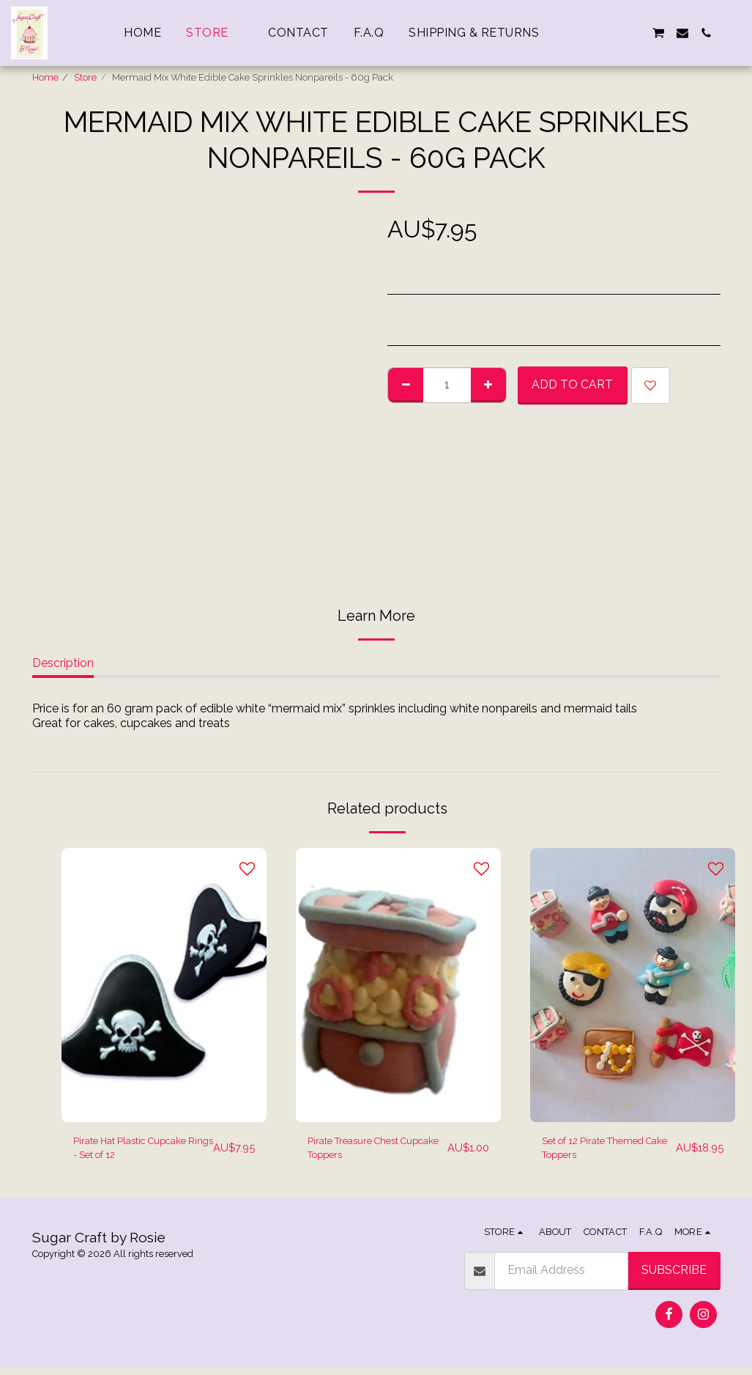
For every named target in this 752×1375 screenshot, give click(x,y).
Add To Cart (572, 384)
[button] (587, 33)
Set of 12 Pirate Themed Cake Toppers (604, 1151)
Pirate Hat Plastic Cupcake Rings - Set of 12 (135, 1152)
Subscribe (674, 1276)
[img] (164, 984)
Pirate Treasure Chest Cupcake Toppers (365, 1151)
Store (85, 77)
